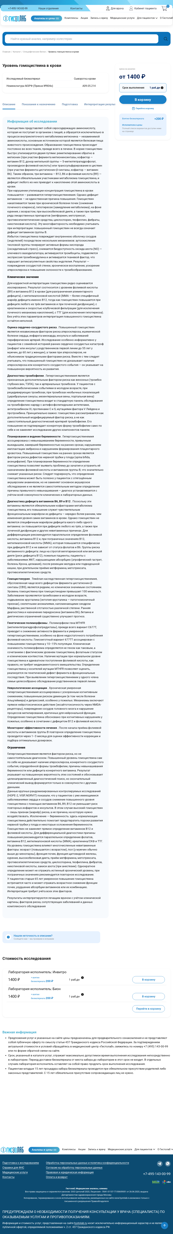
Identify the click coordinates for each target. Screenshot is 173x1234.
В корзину (143, 100)
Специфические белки (34, 51)
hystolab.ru (80, 1223)
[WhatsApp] (168, 1164)
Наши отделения (48, 8)
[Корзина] (164, 8)
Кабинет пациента (143, 8)
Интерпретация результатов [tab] (103, 104)
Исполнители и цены (143, 128)
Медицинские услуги (122, 18)
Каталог (17, 51)
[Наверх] (164, 1225)
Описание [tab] (8, 104)
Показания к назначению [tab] (38, 104)
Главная (6, 51)
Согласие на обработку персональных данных (74, 1167)
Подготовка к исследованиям (20, 1162)
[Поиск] (165, 38)
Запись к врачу (99, 18)
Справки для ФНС (13, 1167)
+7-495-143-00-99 (18, 8)
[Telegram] (160, 1164)
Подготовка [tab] (70, 104)
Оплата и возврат (57, 1177)
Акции (84, 18)
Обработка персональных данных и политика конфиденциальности (87, 1162)
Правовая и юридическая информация (70, 1172)
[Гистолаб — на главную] (14, 18)
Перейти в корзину (143, 108)
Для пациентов (147, 18)
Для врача (115, 8)
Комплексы (71, 18)
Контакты (76, 8)
